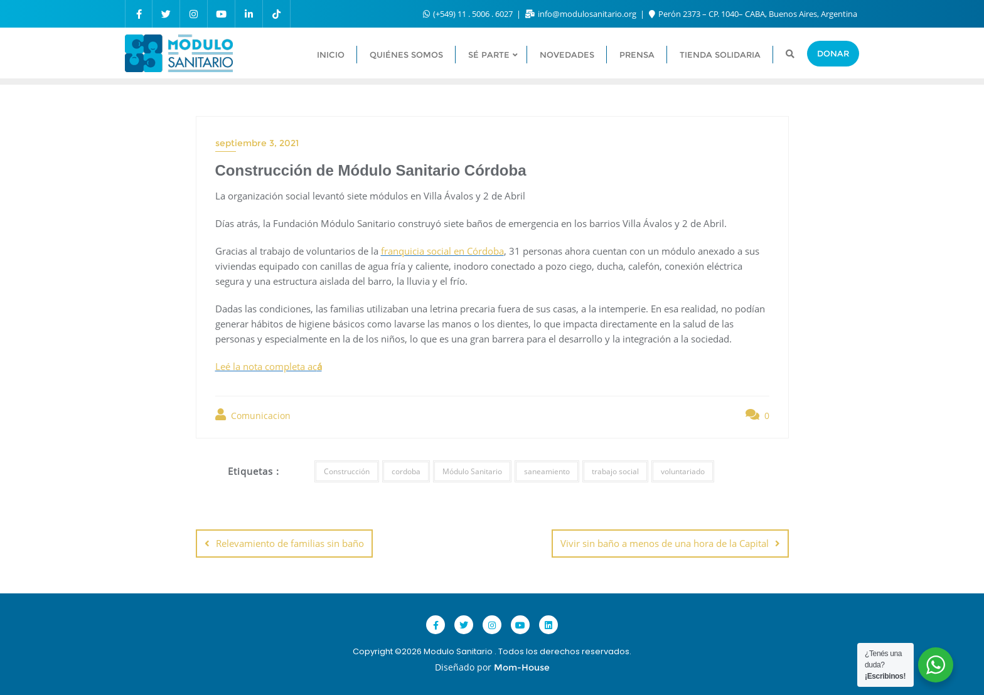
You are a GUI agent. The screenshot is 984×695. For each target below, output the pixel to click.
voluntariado (683, 471)
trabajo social (615, 471)
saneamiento (547, 471)
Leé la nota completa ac (268, 366)
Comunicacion (253, 415)
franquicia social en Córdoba (442, 251)
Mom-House (522, 667)
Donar (833, 53)
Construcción (347, 471)
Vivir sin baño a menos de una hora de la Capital (664, 543)
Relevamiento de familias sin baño (290, 543)
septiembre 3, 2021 (257, 143)
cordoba (406, 471)
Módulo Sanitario (472, 471)
